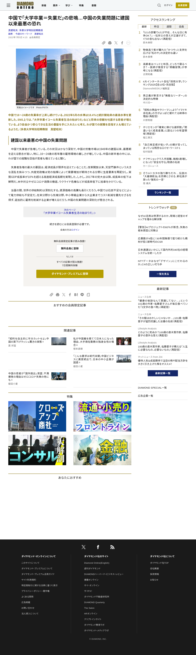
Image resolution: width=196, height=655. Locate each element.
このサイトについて (30, 563)
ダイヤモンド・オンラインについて (38, 556)
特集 (83, 6)
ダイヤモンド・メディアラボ (96, 630)
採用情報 (154, 574)
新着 (45, 6)
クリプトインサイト (92, 619)
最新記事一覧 (162, 373)
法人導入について (29, 613)
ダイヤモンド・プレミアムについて (36, 568)
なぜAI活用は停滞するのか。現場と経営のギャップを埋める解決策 (163, 218)
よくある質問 (27, 596)
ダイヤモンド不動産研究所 (96, 596)
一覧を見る (163, 274)
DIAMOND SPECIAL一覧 (152, 387)
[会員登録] (181, 6)
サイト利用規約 (28, 580)
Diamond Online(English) (96, 563)
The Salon (89, 608)
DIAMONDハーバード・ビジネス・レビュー (104, 574)
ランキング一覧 (163, 192)
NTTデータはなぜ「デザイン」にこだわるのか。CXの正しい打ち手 (163, 263)
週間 (169, 26)
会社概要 (154, 568)
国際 (10, 34)
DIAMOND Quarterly (94, 602)
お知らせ (154, 580)
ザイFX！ (88, 591)
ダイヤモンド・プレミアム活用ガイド (37, 574)
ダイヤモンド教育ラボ (94, 625)
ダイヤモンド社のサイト (96, 556)
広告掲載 (25, 602)
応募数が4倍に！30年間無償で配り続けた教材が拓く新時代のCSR (163, 240)
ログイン (167, 6)
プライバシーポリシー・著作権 (35, 591)
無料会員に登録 (70, 248)
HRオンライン (90, 613)
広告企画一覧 (145, 395)
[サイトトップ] (23, 5)
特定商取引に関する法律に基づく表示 (39, 585)
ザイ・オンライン (91, 585)
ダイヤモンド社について (162, 556)
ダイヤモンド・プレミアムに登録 (69, 273)
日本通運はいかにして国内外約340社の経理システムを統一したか (163, 251)
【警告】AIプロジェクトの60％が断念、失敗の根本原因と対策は (163, 229)
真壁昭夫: (25, 30)
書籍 (95, 6)
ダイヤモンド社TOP (159, 563)
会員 (181, 26)
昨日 (156, 26)
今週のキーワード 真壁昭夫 (29, 34)
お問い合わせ (27, 608)
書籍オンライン (91, 580)
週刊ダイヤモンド (92, 568)
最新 (144, 26)
